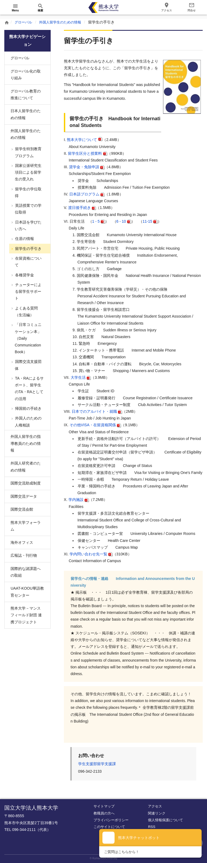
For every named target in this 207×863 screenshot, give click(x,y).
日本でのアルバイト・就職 (94, 411)
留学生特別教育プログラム (28, 152)
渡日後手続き (79, 207)
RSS (151, 827)
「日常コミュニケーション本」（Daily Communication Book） (28, 338)
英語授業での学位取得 (28, 208)
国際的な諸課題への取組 (26, 571)
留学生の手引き (28, 248)
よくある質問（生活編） (26, 311)
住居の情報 (24, 238)
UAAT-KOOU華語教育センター (27, 591)
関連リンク (156, 813)
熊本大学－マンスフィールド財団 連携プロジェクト (26, 615)
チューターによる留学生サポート (28, 291)
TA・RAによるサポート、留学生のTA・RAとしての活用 (29, 388)
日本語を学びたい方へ (28, 225)
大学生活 (78, 377)
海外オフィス (22, 542)
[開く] (15, 7)
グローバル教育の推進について (26, 94)
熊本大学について (82, 139)
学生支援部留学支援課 (97, 764)
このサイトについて (109, 827)
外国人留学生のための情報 (63, 22)
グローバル (24, 22)
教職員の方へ (104, 813)
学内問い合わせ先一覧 (88, 554)
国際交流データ (24, 496)
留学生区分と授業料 (85, 153)
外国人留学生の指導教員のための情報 (26, 443)
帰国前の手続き (28, 408)
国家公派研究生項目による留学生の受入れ (28, 172)
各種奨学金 (24, 275)
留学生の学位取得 (28, 192)
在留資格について (28, 261)
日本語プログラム (84, 194)
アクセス (155, 806)
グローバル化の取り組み (26, 74)
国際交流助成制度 (26, 483)
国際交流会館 (22, 509)
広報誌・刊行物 (24, 555)
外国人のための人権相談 (28, 421)
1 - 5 (96, 221)
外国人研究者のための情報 (26, 466)
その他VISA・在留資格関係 (93, 425)
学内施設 (76, 499)
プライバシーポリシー (111, 820)
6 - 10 (121, 221)
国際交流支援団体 (28, 364)
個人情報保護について (165, 820)
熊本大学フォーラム (26, 525)
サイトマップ (104, 806)
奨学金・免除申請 (84, 167)
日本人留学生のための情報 (26, 114)
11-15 (147, 221)
